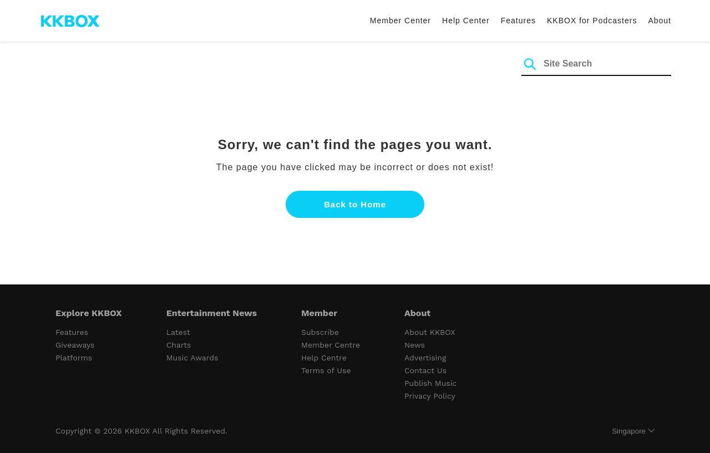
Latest (178, 332)
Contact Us (425, 370)
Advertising (425, 357)
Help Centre (324, 357)
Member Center (400, 20)
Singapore (629, 431)
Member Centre (330, 344)
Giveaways (74, 344)
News (414, 344)
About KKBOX (429, 332)
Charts (178, 344)
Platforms (73, 357)
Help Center (466, 20)
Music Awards (192, 357)
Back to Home (355, 204)
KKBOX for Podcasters (592, 20)
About (659, 20)
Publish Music (430, 383)
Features (518, 20)
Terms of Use (326, 370)
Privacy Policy (429, 395)
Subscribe (320, 332)
